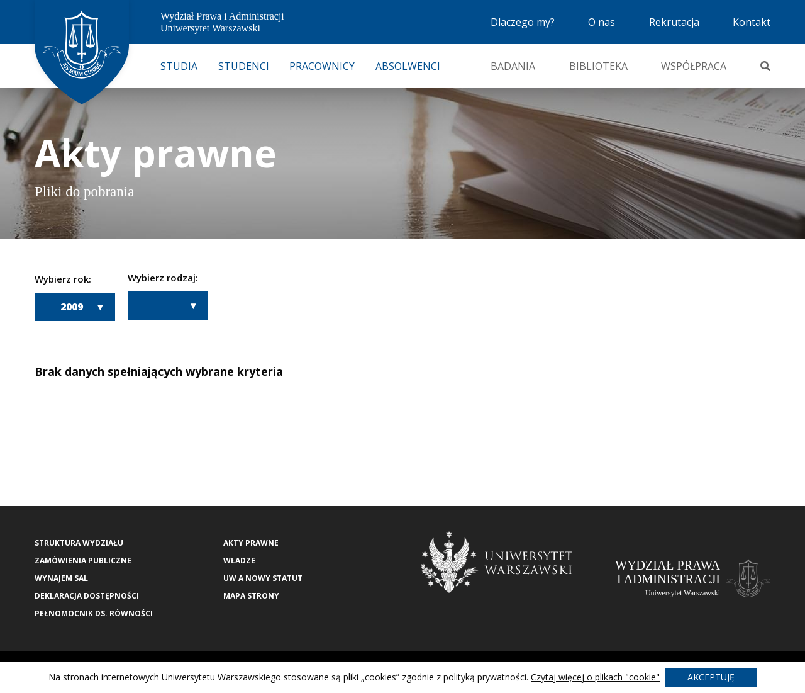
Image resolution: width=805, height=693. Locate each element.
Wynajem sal (61, 578)
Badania (513, 66)
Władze (239, 560)
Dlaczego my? (523, 22)
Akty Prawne (251, 543)
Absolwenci (407, 66)
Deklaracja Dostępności (87, 595)
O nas (601, 22)
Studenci (243, 66)
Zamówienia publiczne (83, 560)
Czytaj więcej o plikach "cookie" (595, 677)
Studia (178, 66)
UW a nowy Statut (263, 578)
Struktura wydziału (79, 543)
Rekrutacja (674, 22)
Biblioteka (598, 66)
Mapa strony (251, 595)
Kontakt (751, 22)
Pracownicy (322, 66)
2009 (71, 306)
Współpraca (693, 66)
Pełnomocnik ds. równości (94, 613)
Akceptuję (711, 677)
